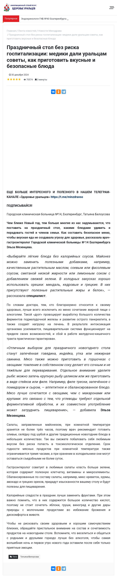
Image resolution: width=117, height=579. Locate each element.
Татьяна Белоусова (29, 557)
